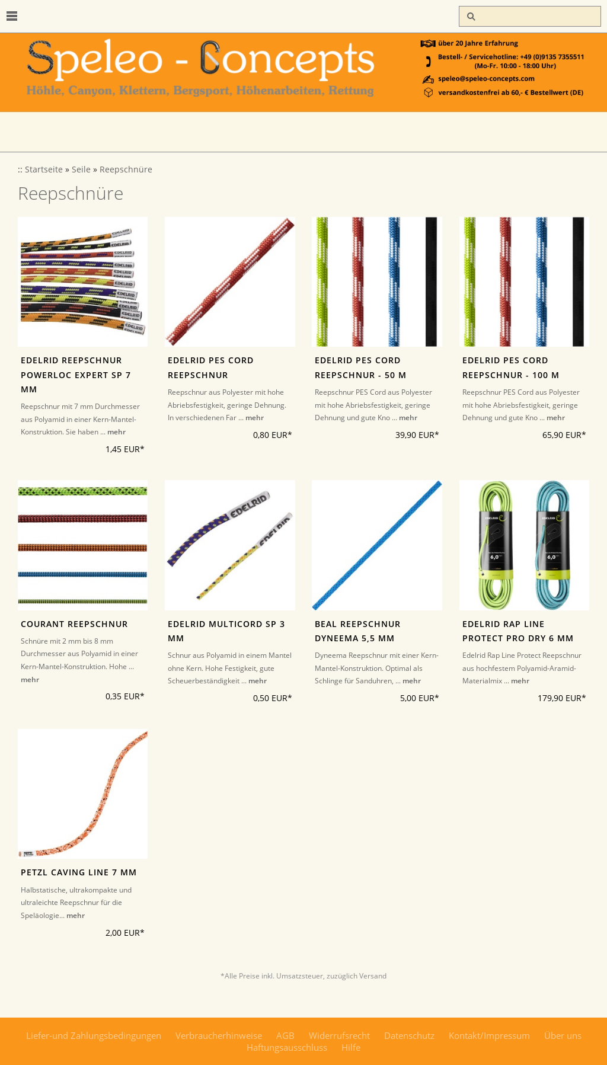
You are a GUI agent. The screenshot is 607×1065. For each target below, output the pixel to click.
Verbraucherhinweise (218, 1035)
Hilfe (350, 1047)
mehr (116, 432)
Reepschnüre (126, 169)
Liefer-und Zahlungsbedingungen (93, 1035)
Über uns (563, 1035)
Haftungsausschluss (287, 1047)
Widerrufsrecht (339, 1035)
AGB (285, 1035)
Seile (81, 169)
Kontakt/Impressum (489, 1035)
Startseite (44, 169)
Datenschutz (409, 1035)
